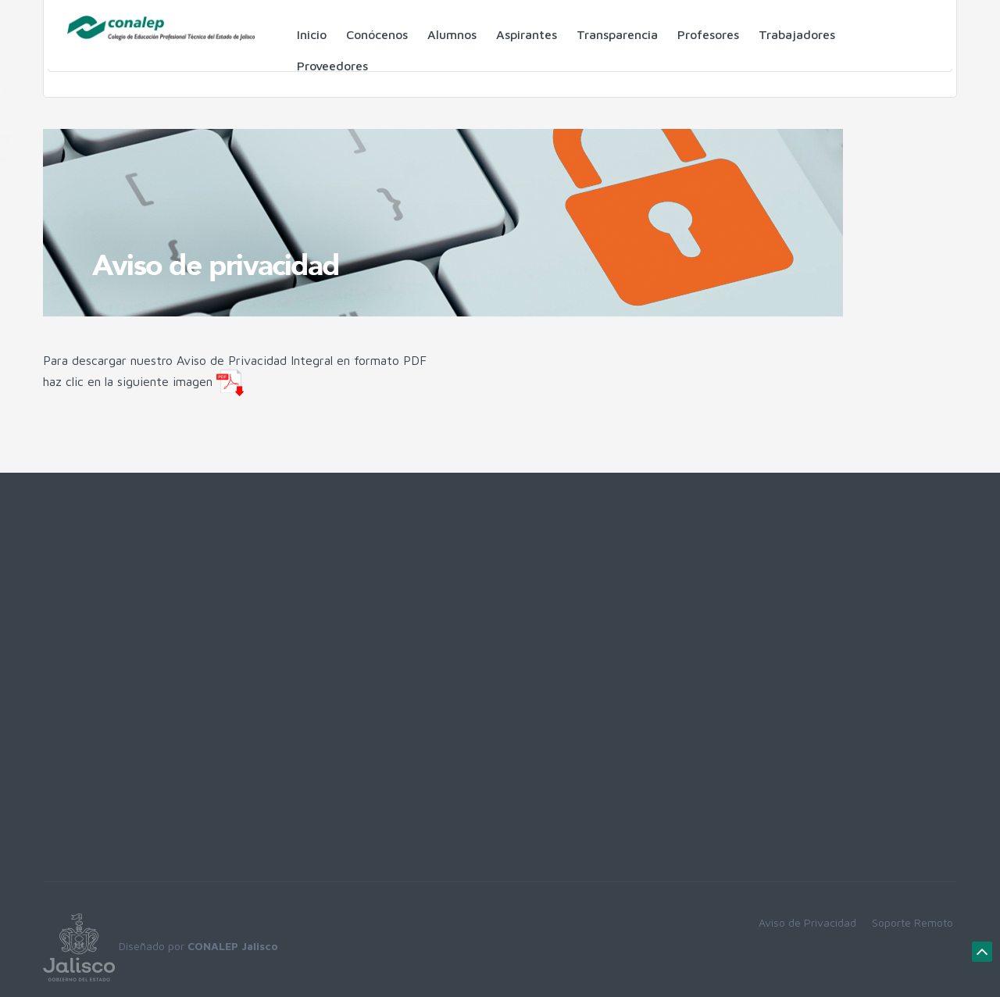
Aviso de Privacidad (807, 922)
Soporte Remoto (912, 922)
